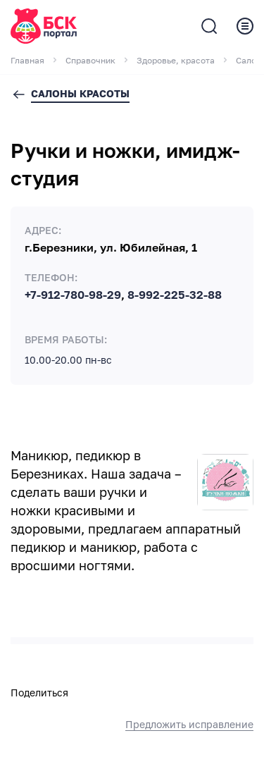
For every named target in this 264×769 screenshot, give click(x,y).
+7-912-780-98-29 (73, 295)
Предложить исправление (189, 724)
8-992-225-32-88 (174, 295)
